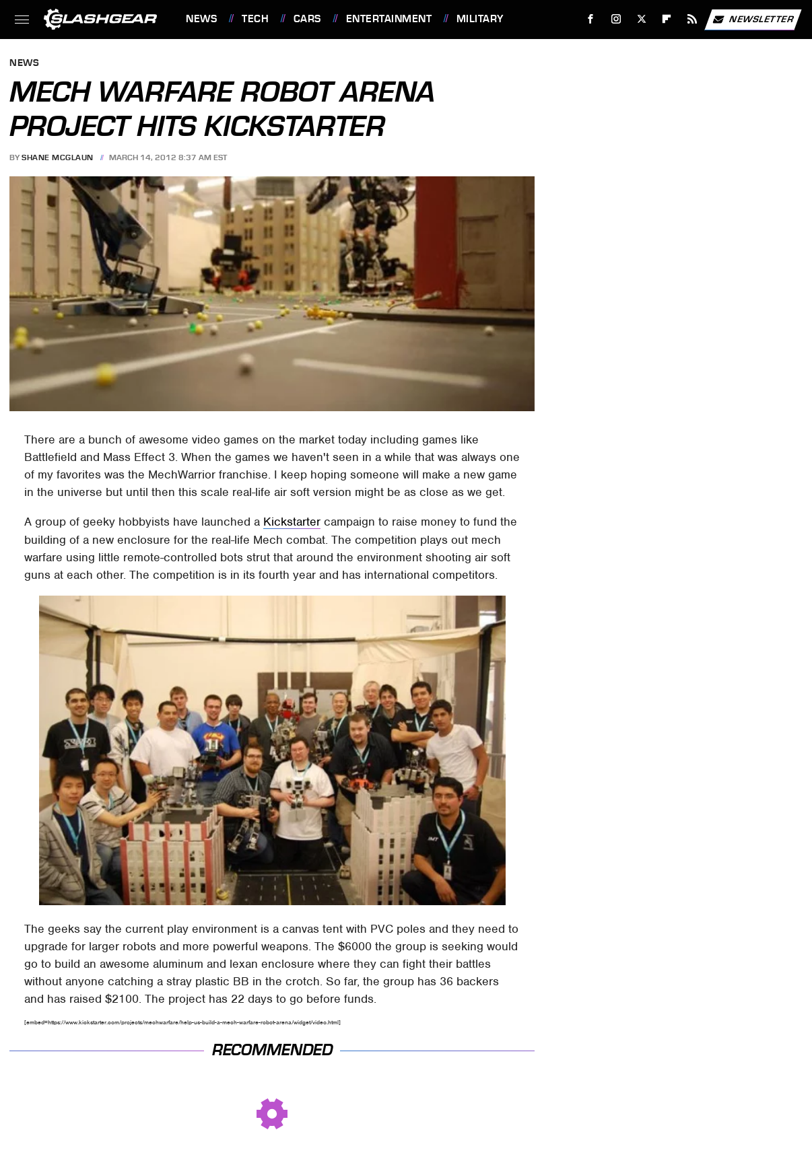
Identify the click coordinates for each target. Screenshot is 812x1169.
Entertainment (389, 19)
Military (480, 19)
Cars (307, 19)
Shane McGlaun (58, 157)
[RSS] (692, 19)
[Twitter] (641, 19)
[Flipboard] (667, 19)
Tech (255, 19)
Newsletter (752, 19)
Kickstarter (291, 521)
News (201, 19)
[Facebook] (591, 19)
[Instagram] (616, 19)
